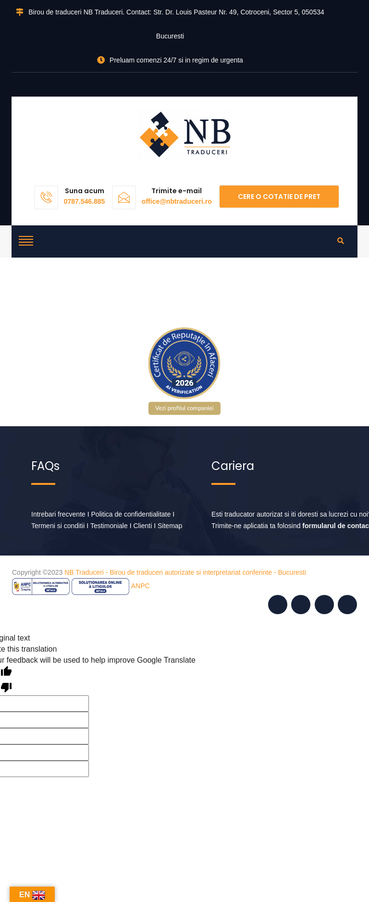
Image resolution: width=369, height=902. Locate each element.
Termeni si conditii (58, 526)
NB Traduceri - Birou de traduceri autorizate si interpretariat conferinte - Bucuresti (185, 572)
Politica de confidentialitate (131, 514)
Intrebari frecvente (58, 514)
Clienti (142, 526)
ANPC (140, 586)
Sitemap (170, 526)
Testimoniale (109, 526)
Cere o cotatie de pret (279, 196)
